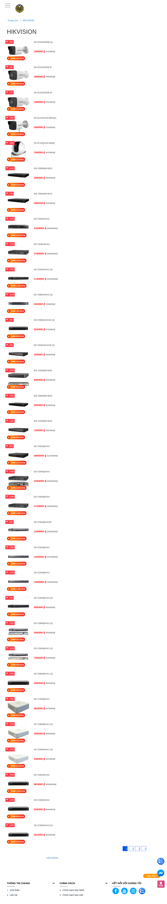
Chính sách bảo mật (72, 895)
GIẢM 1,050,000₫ (18, 791)
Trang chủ (13, 20)
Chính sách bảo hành (73, 890)
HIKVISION (28, 20)
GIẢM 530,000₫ (17, 185)
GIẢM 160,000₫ (17, 58)
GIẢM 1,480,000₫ (18, 589)
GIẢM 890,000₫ (17, 816)
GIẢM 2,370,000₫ (18, 463)
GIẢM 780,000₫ (17, 311)
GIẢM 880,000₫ (17, 437)
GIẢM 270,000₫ (17, 766)
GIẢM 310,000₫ (17, 134)
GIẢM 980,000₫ (17, 665)
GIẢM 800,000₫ (17, 614)
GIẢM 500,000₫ (17, 336)
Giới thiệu (15, 890)
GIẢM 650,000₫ (17, 715)
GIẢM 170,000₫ (17, 159)
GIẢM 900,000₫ (17, 387)
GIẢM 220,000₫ (17, 210)
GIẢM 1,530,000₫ (18, 564)
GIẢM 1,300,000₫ (18, 286)
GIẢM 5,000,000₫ (18, 235)
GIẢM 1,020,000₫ (18, 538)
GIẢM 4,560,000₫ (18, 261)
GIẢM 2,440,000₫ (18, 488)
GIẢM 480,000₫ (17, 690)
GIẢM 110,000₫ (17, 109)
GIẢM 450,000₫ (17, 741)
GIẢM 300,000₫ (17, 362)
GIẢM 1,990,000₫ (18, 513)
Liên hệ (13, 895)
